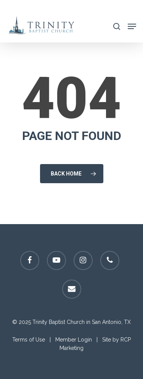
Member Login (73, 340)
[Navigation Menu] (132, 26)
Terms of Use (28, 340)
